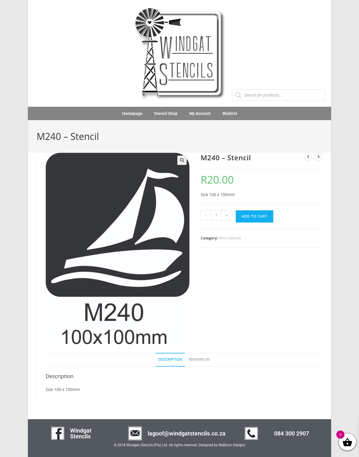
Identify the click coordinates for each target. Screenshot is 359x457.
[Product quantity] (216, 215)
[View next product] (318, 157)
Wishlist (229, 113)
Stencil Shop (166, 113)
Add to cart (254, 216)
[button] (182, 160)
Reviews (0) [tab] (199, 359)
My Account (200, 113)
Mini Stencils (230, 238)
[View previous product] (308, 157)
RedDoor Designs (232, 445)
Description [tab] (170, 359)
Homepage (132, 113)
